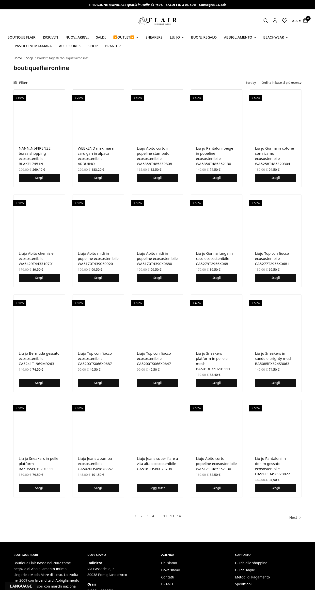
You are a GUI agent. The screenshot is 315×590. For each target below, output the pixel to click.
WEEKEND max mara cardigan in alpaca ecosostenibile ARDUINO (96, 156)
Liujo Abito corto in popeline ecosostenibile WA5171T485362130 (216, 463)
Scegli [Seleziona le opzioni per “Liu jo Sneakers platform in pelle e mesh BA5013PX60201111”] (216, 383)
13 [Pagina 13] (172, 516)
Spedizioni (243, 584)
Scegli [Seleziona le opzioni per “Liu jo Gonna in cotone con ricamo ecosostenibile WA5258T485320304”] (275, 178)
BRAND (167, 584)
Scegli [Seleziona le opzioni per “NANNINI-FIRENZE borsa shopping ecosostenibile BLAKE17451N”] (39, 178)
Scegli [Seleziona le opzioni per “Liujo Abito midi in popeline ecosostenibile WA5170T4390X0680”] (157, 278)
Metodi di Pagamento (252, 577)
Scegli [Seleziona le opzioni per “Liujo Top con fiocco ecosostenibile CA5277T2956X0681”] (275, 278)
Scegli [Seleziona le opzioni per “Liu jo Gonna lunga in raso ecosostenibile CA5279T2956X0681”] (216, 278)
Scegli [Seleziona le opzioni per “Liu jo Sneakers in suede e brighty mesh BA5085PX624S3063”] (275, 383)
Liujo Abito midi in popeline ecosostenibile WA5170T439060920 (98, 258)
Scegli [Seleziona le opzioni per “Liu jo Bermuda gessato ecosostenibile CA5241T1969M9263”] (39, 383)
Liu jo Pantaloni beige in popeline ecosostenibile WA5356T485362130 (214, 156)
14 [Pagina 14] (179, 516)
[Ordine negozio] (281, 82)
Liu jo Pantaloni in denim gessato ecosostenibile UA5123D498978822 (272, 466)
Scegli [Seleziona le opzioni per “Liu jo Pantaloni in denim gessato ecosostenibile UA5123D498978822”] (275, 488)
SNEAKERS (153, 37)
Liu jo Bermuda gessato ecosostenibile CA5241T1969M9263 (39, 358)
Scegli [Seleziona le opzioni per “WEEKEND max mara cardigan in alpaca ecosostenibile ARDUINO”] (98, 178)
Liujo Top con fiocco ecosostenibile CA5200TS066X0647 (154, 358)
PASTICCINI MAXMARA (33, 45)
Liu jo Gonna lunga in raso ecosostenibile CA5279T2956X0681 (214, 258)
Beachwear (273, 37)
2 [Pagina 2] (141, 516)
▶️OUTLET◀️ (123, 37)
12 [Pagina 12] (165, 516)
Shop (93, 45)
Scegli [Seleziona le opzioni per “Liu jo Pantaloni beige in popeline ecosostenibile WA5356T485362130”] (216, 178)
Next (293, 517)
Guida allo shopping (251, 563)
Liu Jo (175, 37)
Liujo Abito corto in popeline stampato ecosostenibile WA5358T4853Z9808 (154, 156)
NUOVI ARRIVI (77, 37)
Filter (21, 82)
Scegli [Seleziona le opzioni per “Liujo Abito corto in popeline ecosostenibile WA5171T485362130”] (216, 488)
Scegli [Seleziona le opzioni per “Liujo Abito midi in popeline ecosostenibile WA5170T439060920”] (98, 278)
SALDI (101, 37)
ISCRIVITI (50, 37)
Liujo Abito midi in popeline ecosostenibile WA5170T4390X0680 (157, 258)
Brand (111, 45)
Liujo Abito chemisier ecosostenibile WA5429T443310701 (37, 258)
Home (18, 58)
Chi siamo (169, 563)
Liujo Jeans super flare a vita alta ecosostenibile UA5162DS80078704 (157, 463)
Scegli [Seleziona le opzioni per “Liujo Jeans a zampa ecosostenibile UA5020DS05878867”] (98, 488)
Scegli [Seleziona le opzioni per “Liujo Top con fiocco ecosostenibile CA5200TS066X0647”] (157, 383)
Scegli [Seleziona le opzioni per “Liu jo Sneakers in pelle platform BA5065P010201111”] (39, 488)
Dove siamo (170, 570)
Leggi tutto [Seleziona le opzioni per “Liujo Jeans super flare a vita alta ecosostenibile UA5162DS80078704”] (157, 488)
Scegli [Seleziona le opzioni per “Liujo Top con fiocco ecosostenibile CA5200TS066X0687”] (98, 383)
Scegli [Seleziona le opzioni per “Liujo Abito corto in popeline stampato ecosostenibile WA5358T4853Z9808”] (157, 178)
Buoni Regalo (204, 37)
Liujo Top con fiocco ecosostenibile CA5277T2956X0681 (272, 258)
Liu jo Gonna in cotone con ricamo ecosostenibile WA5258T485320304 (274, 156)
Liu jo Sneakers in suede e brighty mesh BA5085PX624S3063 (274, 358)
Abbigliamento (238, 37)
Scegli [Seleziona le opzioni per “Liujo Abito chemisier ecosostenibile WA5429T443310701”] (39, 278)
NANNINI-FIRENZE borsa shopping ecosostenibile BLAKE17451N (34, 156)
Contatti (167, 577)
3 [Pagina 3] (147, 516)
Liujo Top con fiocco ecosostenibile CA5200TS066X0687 (95, 358)
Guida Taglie (245, 570)
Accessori (68, 45)
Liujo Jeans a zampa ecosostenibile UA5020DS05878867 (95, 463)
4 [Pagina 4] (153, 516)
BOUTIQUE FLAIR (21, 37)
